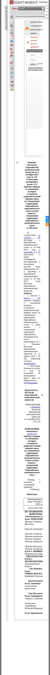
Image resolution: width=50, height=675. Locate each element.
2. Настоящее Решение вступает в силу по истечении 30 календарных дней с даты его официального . (32, 374)
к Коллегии (35, 408)
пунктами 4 (29, 252)
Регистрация (43, 2)
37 (39, 252)
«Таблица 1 (35, 489)
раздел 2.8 (32, 298)
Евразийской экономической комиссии (33, 414)
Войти (33, 64)
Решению (36, 407)
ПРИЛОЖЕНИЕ (32, 404)
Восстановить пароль (36, 70)
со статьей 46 (32, 236)
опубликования (30, 383)
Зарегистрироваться (35, 68)
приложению (29, 363)
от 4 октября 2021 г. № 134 (32, 420)
